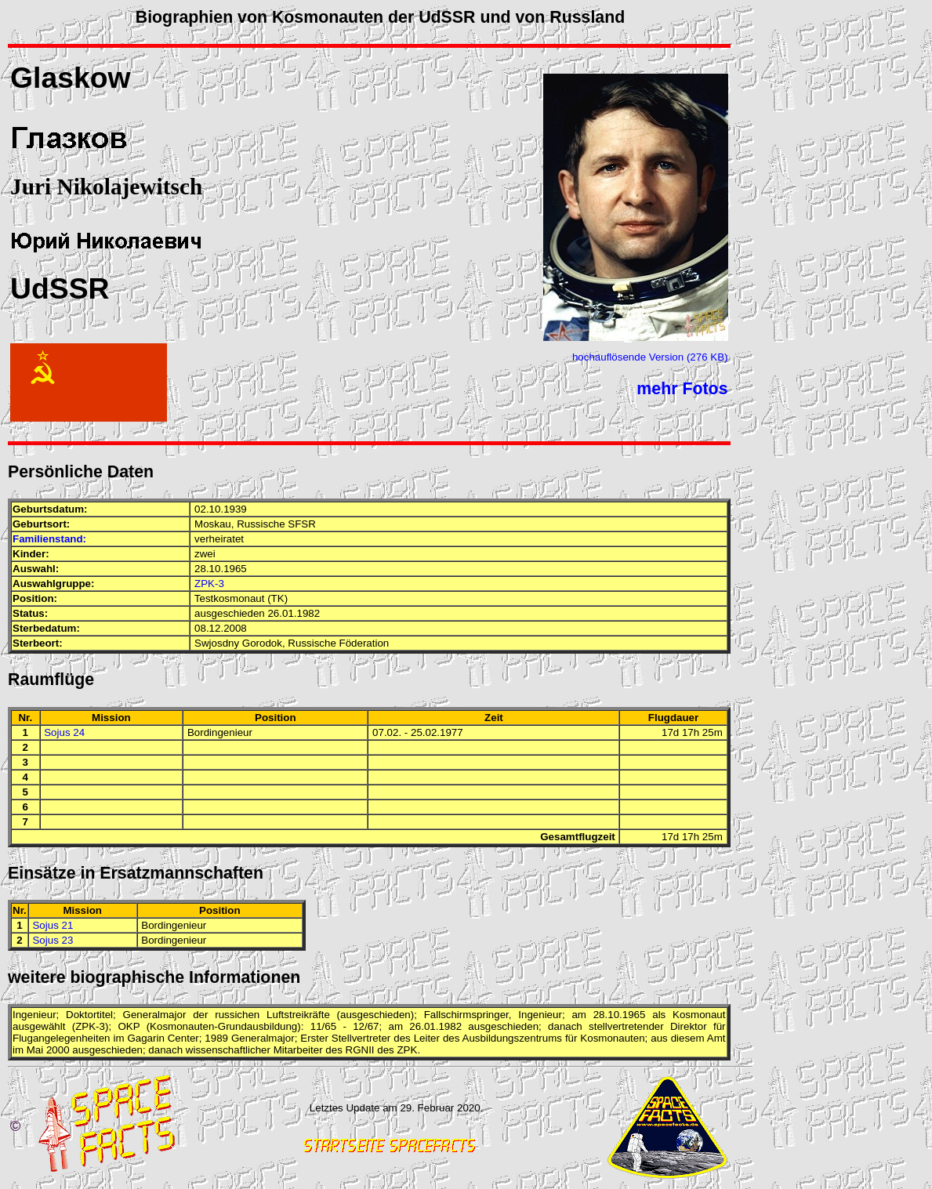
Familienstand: (49, 539)
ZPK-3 (209, 583)
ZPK (85, 1026)
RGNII (360, 1050)
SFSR (302, 524)
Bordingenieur (219, 732)
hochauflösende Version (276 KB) (650, 357)
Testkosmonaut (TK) (241, 598)
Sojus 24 (64, 732)
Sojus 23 (52, 940)
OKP (129, 1026)
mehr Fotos (681, 388)
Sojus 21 (52, 925)
